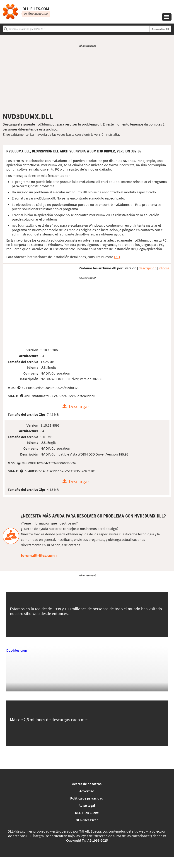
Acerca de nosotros (87, 784)
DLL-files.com (16, 650)
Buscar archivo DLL (160, 29)
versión (130, 268)
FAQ (117, 256)
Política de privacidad (86, 798)
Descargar (79, 406)
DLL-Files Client (87, 812)
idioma (164, 268)
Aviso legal (87, 805)
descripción (148, 268)
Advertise (86, 791)
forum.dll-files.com (38, 555)
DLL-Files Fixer (87, 820)
